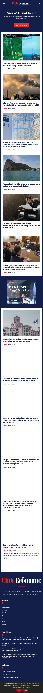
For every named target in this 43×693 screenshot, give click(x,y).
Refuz (25, 690)
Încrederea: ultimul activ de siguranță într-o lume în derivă (19, 644)
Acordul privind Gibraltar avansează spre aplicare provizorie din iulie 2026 (21, 185)
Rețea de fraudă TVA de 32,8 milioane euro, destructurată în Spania (17, 650)
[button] (36, 3)
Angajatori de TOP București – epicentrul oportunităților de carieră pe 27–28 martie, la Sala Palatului (21, 638)
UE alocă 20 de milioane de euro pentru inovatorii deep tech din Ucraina (20, 64)
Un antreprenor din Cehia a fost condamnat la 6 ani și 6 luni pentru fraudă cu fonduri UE (21, 225)
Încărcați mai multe (21, 565)
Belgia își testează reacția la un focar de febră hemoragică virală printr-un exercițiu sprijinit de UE (21, 462)
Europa (5, 69)
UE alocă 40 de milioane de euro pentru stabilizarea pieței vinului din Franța (20, 379)
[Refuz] (41, 687)
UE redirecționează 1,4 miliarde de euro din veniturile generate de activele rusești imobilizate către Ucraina (21, 267)
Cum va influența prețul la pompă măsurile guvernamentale (18, 546)
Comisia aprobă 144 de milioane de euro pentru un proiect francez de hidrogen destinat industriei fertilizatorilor (19, 656)
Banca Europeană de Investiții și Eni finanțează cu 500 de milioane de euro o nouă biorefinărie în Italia (20, 144)
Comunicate (7, 550)
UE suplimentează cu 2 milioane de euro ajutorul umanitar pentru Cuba (20, 340)
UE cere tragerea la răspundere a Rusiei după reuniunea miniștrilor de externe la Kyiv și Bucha (21, 420)
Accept (19, 690)
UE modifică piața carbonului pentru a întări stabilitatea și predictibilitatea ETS (21, 104)
